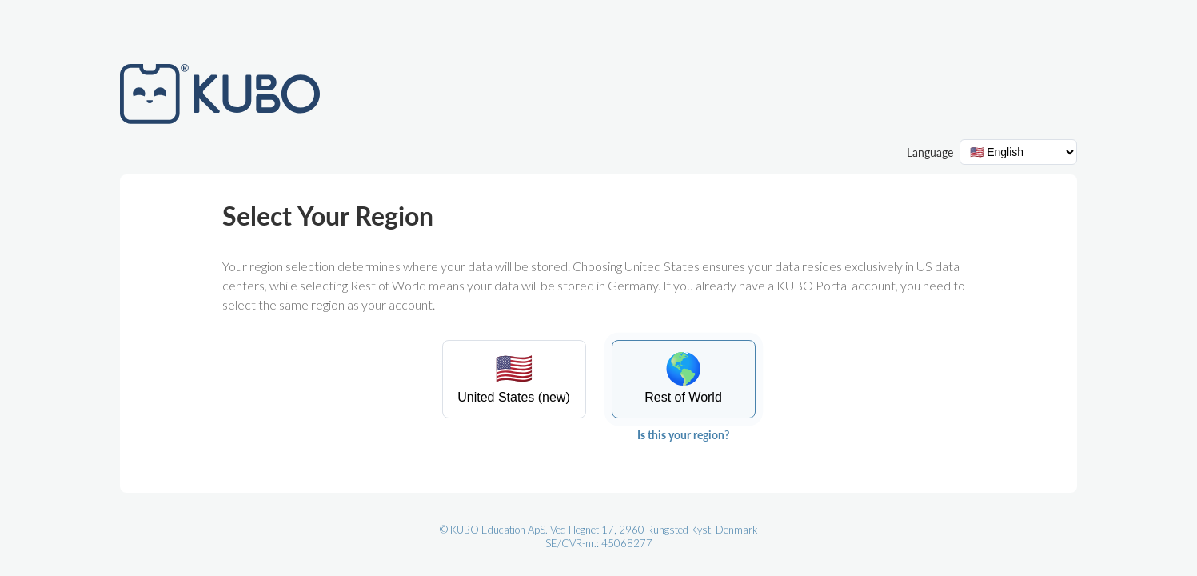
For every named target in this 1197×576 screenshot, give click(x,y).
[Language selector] (1018, 152)
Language (930, 152)
